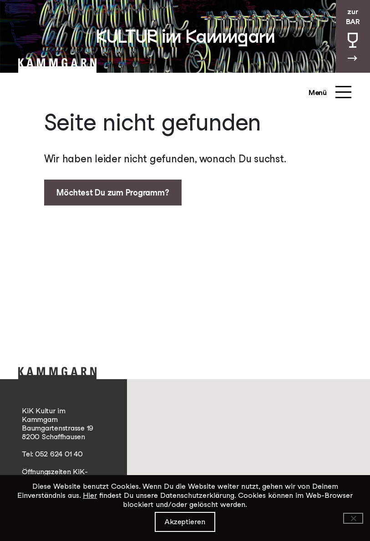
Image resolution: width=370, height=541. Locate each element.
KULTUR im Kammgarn (185, 36)
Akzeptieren (185, 521)
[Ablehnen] (353, 518)
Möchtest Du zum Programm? (112, 192)
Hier (90, 495)
